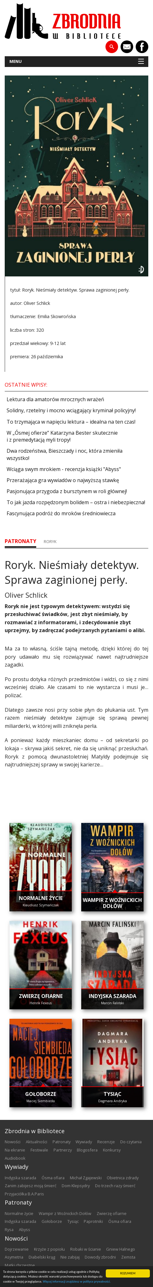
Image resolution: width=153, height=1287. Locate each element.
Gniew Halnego (120, 1249)
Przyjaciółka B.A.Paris (24, 1194)
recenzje (106, 1142)
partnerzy (63, 1150)
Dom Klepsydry (76, 1185)
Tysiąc (73, 1221)
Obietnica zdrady (123, 1178)
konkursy (112, 1150)
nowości (12, 1142)
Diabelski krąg (42, 1257)
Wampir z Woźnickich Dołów (65, 1213)
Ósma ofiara (53, 1178)
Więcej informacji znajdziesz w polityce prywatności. (77, 1282)
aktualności (36, 1142)
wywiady (84, 1142)
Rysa (9, 1229)
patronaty (20, 541)
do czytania (131, 1142)
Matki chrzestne (20, 1265)
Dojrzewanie (17, 1249)
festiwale (39, 1150)
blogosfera (87, 1150)
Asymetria (14, 1257)
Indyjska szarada (20, 1178)
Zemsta (128, 1257)
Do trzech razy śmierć (115, 1185)
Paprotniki (93, 1221)
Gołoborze (52, 1221)
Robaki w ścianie (85, 1249)
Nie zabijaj (70, 1257)
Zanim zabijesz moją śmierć (30, 1185)
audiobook (15, 1158)
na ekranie (15, 1150)
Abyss (24, 1229)
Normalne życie (19, 1213)
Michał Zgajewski (86, 1178)
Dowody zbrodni (100, 1257)
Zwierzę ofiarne (112, 1213)
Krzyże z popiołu (49, 1249)
